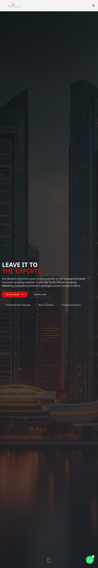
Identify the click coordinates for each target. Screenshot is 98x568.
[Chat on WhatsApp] (90, 560)
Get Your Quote (14, 295)
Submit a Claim (40, 295)
